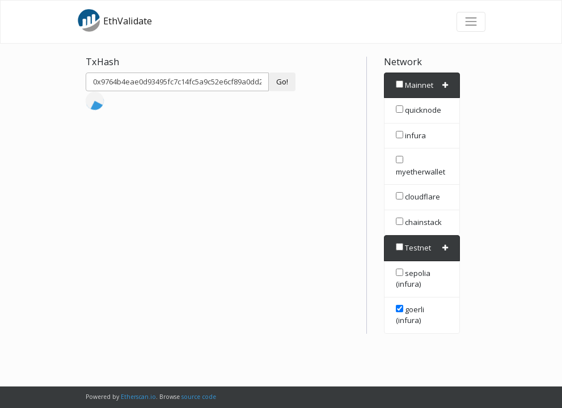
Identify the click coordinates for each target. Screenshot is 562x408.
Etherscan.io (138, 397)
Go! (282, 81)
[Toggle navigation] (471, 21)
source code (198, 397)
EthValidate (114, 20)
